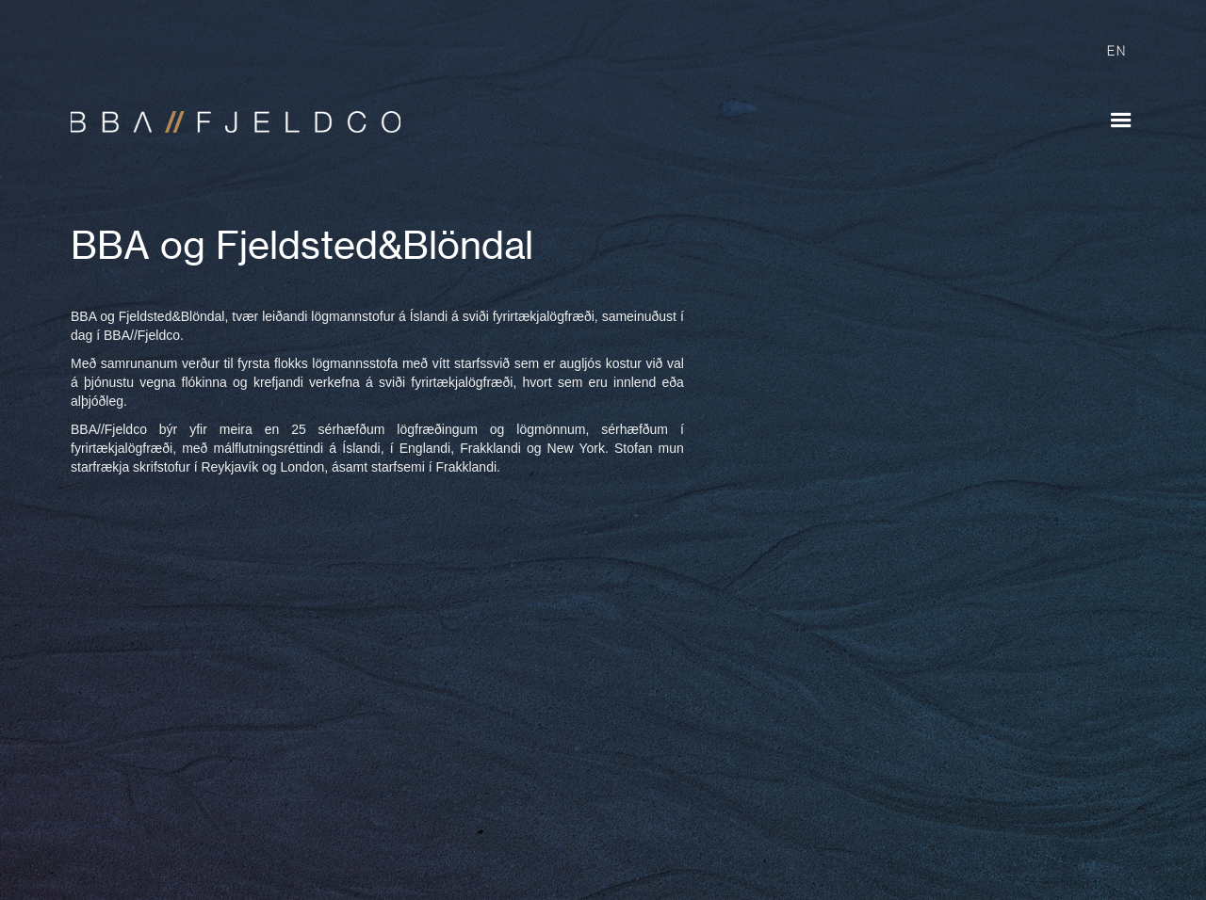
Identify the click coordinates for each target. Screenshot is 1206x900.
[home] (226, 113)
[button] (1121, 120)
